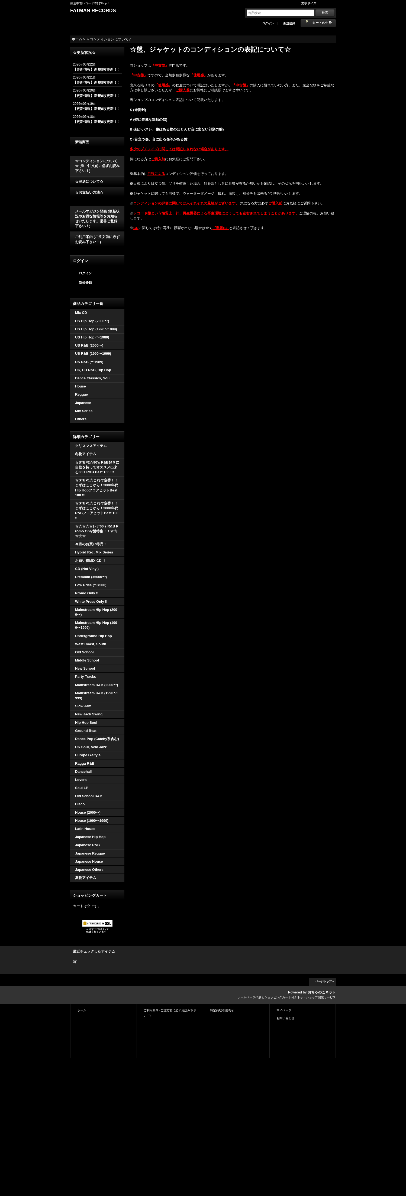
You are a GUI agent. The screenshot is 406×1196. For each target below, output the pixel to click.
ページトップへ (324, 981)
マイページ (283, 1010)
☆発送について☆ (89, 182)
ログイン (268, 23)
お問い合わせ (285, 1018)
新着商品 (82, 142)
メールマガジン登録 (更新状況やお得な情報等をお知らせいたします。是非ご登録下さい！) (97, 218)
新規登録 (289, 23)
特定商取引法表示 (222, 1010)
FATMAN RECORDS (93, 10)
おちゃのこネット (322, 992)
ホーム (81, 1010)
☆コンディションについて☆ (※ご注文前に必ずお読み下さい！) (97, 166)
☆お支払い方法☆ (89, 192)
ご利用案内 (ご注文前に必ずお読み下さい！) (97, 239)
